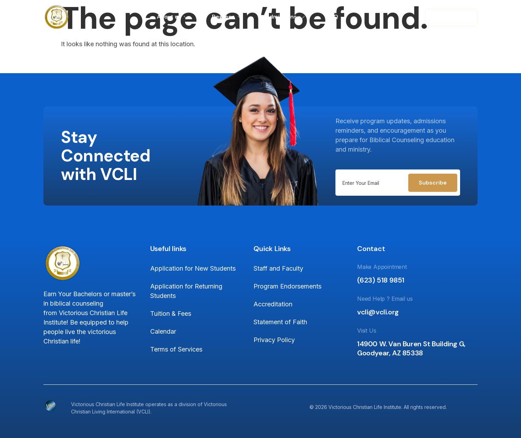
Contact (451, 16)
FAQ (332, 16)
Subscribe (433, 182)
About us (173, 16)
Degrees (227, 16)
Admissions (285, 16)
